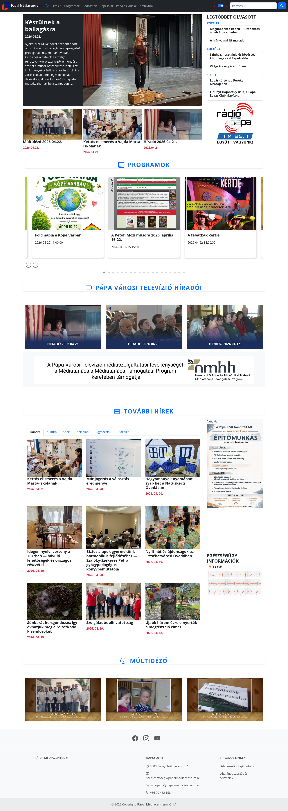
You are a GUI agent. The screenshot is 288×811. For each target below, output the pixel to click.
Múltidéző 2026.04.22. (42, 141)
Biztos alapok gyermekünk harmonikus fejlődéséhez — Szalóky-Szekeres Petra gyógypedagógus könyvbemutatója (111, 560)
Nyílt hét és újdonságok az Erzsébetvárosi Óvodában (169, 553)
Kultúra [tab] (52, 432)
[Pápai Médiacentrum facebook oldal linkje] (135, 739)
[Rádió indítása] (234, 123)
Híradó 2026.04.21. (160, 141)
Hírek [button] (55, 6)
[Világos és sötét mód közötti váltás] (221, 5)
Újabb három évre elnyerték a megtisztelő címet (171, 624)
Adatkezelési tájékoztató (237, 766)
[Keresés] (282, 5)
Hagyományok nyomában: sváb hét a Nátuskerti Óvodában (169, 483)
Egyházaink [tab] (103, 432)
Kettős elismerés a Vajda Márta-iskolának (112, 144)
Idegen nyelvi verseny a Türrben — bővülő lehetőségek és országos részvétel (49, 558)
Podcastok (90, 6)
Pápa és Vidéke (126, 6)
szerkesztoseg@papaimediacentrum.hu (173, 778)
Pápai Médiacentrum (152, 804)
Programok (72, 6)
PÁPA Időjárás (235, 530)
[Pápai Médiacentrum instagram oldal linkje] (146, 739)
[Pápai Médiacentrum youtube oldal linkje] (157, 739)
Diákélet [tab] (123, 432)
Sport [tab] (67, 432)
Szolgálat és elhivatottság (109, 622)
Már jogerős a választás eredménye (107, 481)
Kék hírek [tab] (83, 432)
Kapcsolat (106, 6)
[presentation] (28, 266)
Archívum (146, 6)
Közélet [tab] (35, 432)
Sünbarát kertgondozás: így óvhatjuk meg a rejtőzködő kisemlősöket (52, 627)
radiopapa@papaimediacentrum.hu (174, 785)
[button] (104, 272)
